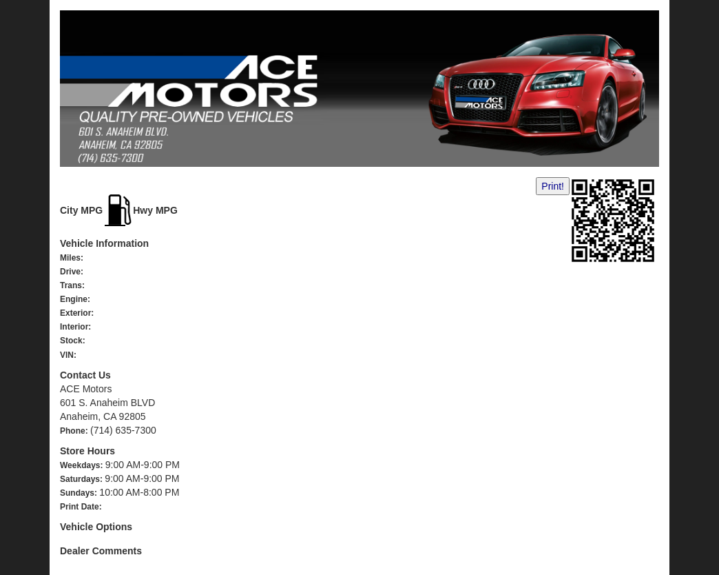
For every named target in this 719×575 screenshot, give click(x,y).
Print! (552, 186)
